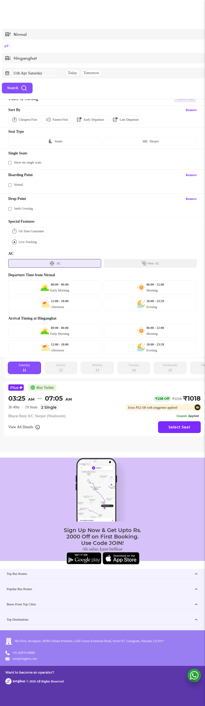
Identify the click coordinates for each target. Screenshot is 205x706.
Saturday (24, 368)
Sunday (61, 368)
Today (72, 73)
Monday (97, 368)
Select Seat (179, 427)
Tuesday (133, 368)
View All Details (24, 427)
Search (17, 88)
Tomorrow (91, 73)
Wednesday (170, 368)
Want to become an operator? (29, 672)
